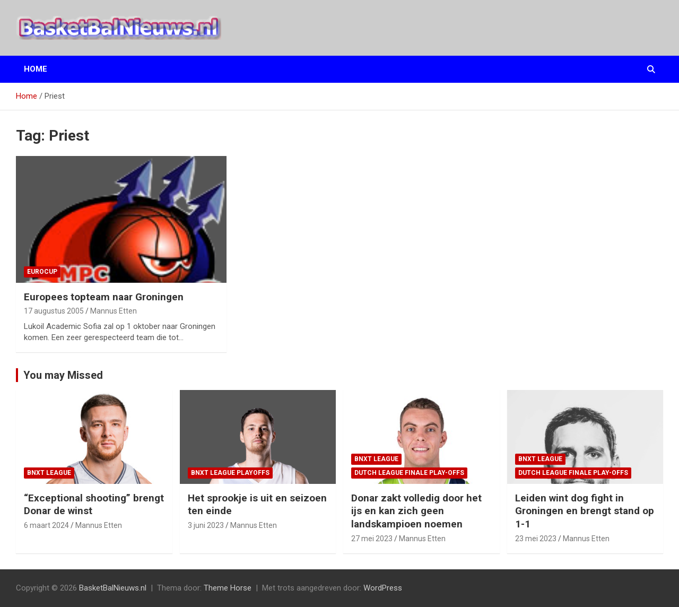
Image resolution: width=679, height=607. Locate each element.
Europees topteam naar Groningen (104, 297)
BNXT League (49, 472)
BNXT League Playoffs (230, 472)
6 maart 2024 (46, 525)
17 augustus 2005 (54, 311)
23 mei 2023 (535, 538)
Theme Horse (227, 588)
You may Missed (63, 375)
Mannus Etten (113, 311)
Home (35, 69)
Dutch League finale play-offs (409, 472)
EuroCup (42, 271)
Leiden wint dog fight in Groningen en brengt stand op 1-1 (584, 511)
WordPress (382, 588)
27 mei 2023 (372, 538)
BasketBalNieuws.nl (112, 588)
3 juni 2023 (206, 525)
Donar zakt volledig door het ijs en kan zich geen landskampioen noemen (416, 511)
